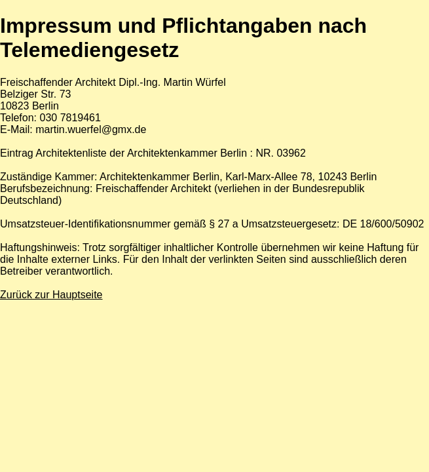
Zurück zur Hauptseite (51, 294)
